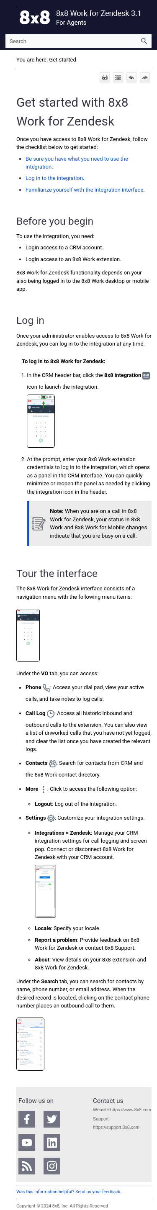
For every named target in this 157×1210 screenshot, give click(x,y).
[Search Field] (78, 41)
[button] (144, 41)
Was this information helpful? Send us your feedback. (68, 1192)
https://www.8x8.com (130, 1109)
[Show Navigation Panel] (10, 17)
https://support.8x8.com (116, 1127)
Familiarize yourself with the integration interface (84, 190)
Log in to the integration (54, 178)
